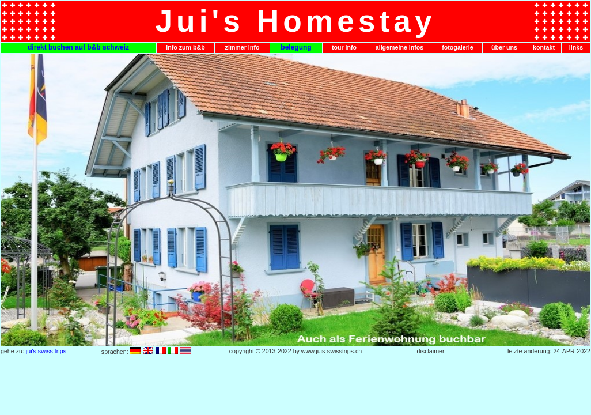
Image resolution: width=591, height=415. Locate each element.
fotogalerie (457, 47)
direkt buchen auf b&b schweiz (78, 47)
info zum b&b (185, 47)
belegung (296, 47)
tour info (344, 47)
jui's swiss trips (46, 351)
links (576, 47)
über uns (504, 47)
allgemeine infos (400, 47)
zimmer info (242, 47)
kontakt (544, 47)
